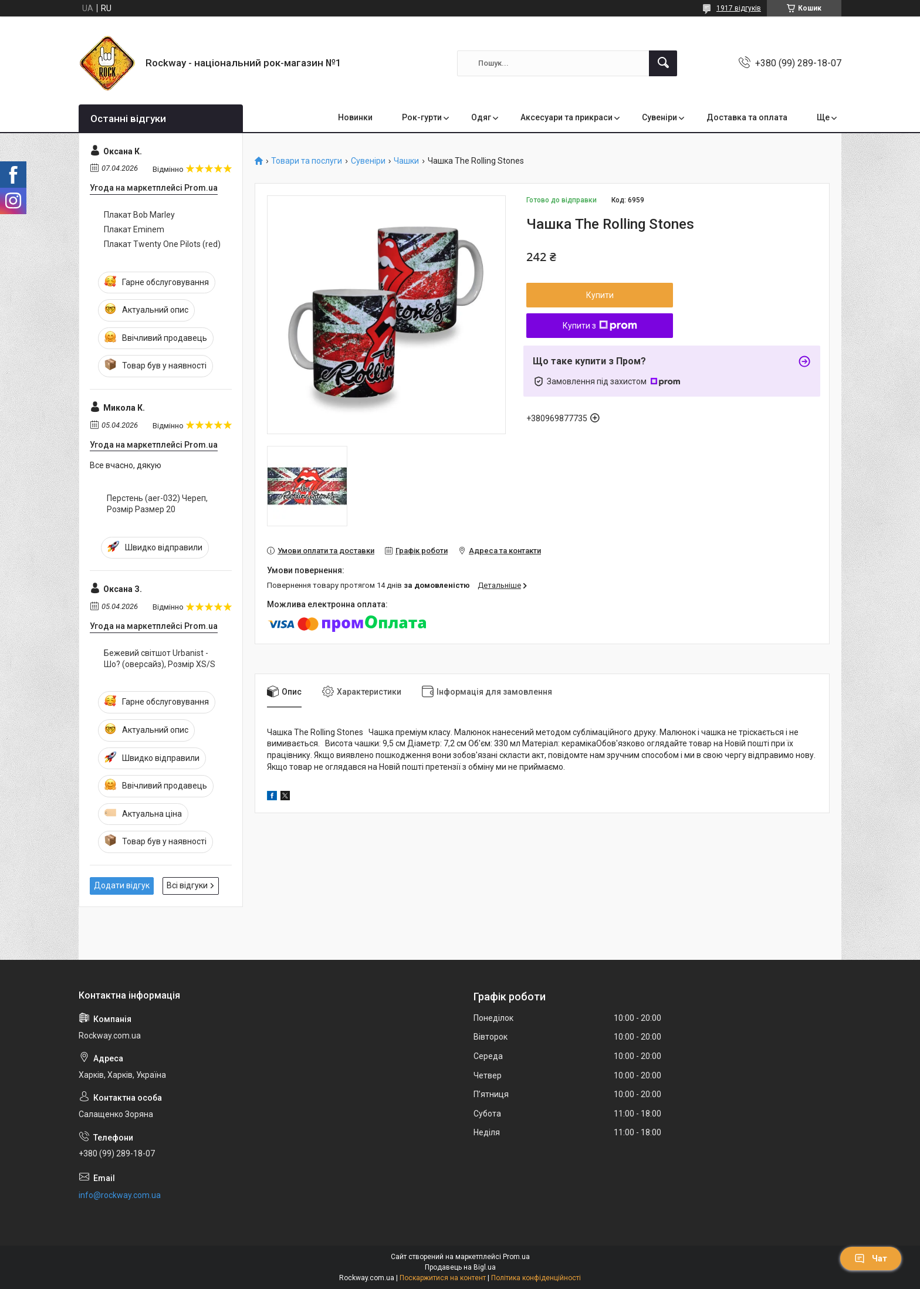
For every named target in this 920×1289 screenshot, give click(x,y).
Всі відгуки (187, 885)
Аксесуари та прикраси (566, 117)
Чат (870, 1258)
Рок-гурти (422, 117)
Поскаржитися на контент (443, 1278)
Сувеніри (659, 117)
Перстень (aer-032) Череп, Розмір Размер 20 (157, 504)
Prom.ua (516, 1257)
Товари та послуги (306, 161)
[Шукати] (663, 63)
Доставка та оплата (746, 117)
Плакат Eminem (134, 229)
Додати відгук (122, 885)
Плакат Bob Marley (139, 214)
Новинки (355, 117)
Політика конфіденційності (536, 1278)
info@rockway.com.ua (120, 1195)
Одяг (481, 117)
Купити (600, 295)
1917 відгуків (738, 8)
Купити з (600, 325)
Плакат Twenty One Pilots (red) (162, 244)
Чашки (406, 161)
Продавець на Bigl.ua (460, 1267)
